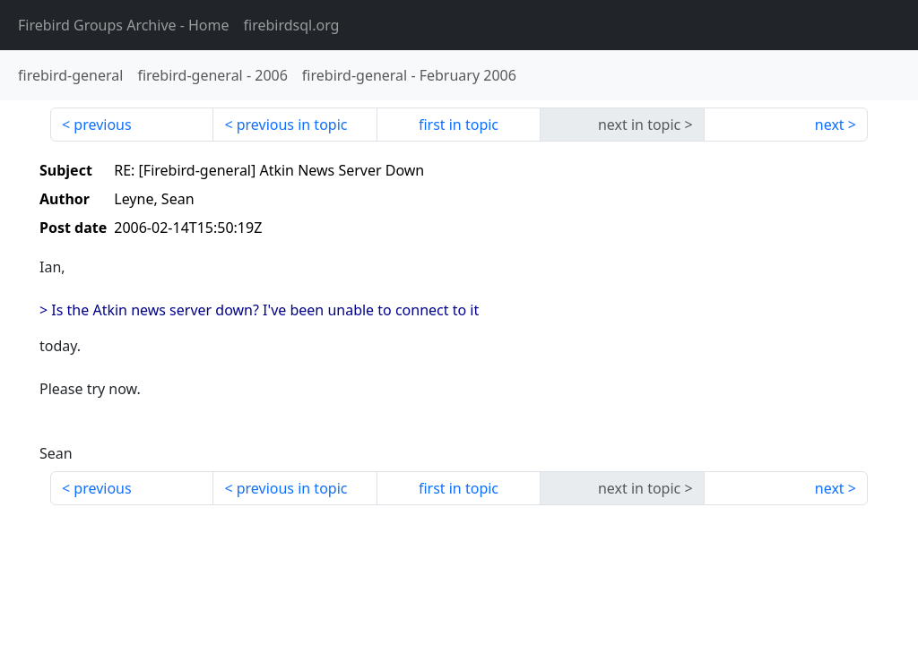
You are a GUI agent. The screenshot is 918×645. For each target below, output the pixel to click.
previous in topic (292, 124)
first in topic (458, 124)
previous (102, 124)
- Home (124, 25)
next (829, 124)
